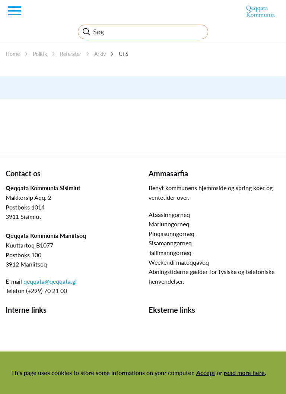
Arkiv (100, 54)
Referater (70, 54)
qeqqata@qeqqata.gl (50, 281)
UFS (123, 54)
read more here (244, 372)
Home (13, 54)
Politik (40, 54)
